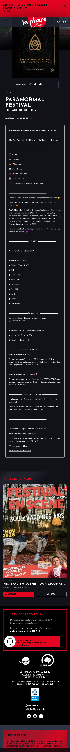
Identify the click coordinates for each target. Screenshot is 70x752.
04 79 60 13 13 (35, 705)
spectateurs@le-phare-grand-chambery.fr (32, 643)
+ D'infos (51, 594)
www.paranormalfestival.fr (20, 450)
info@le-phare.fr (36, 709)
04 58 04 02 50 (24, 640)
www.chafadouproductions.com (22, 433)
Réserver (12, 594)
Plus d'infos (7, 11)
